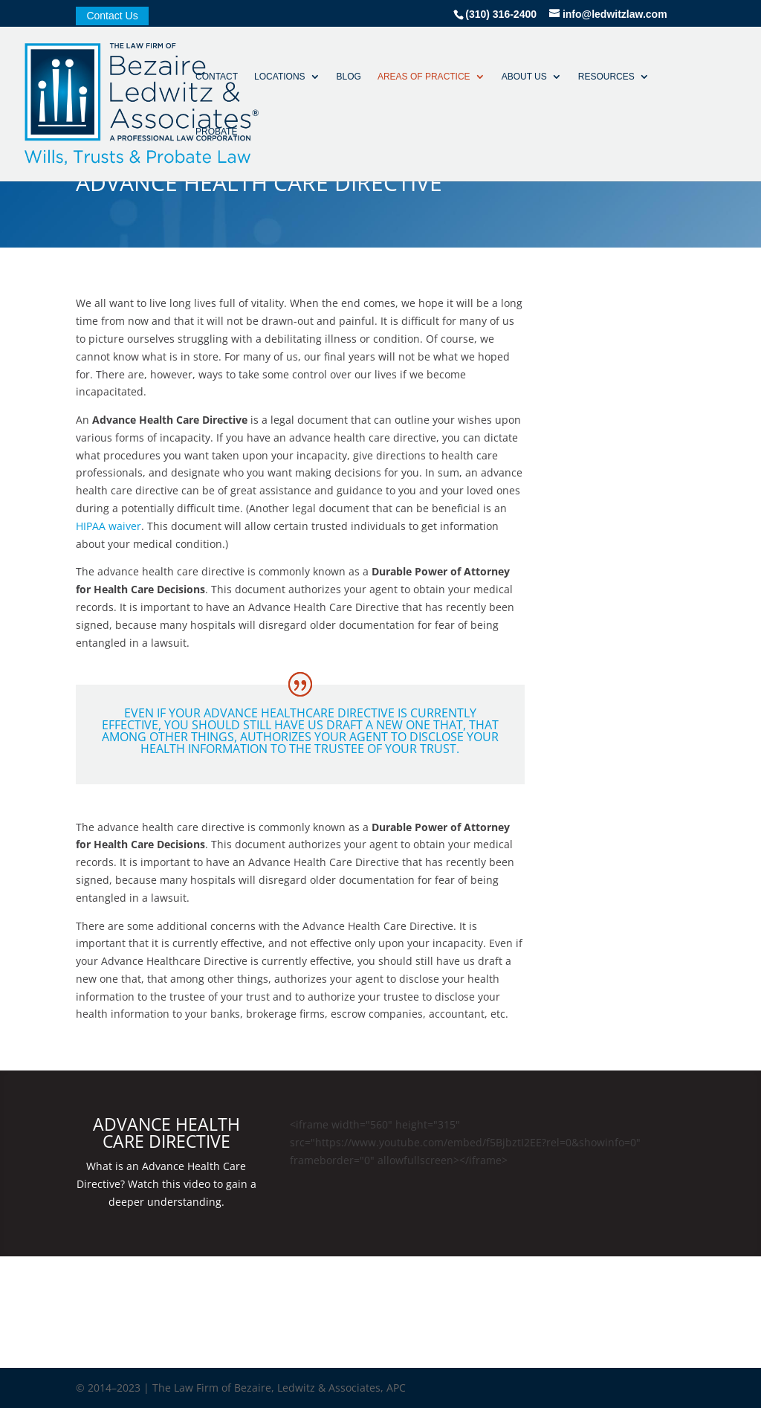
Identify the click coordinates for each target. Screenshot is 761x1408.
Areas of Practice (424, 76)
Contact (216, 76)
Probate (216, 131)
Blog (349, 76)
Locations (279, 76)
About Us (524, 76)
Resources (606, 76)
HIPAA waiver (108, 526)
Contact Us (111, 16)
